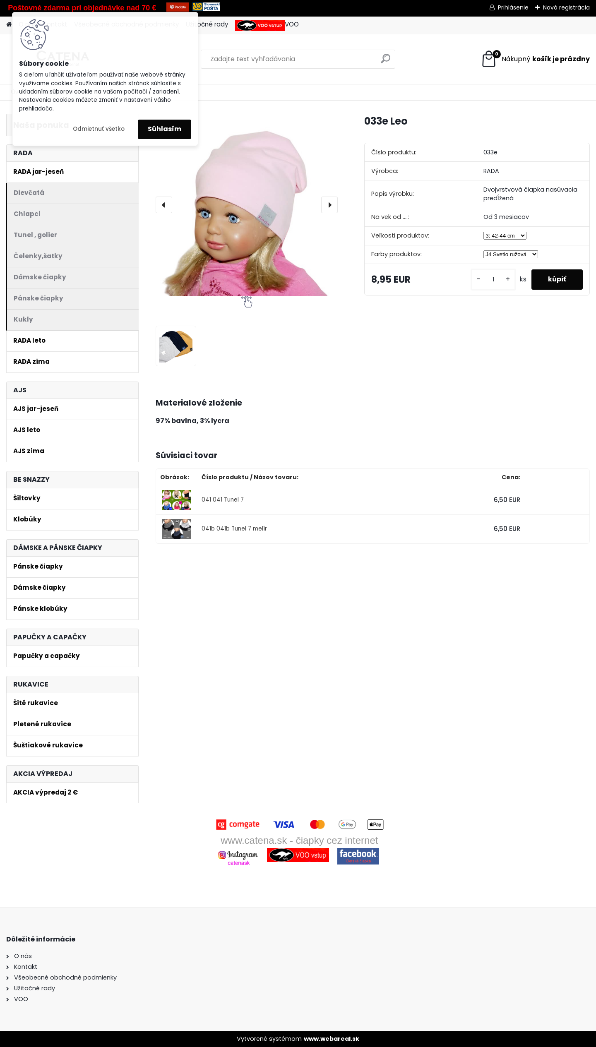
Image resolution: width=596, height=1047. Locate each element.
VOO (267, 25)
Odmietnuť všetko (99, 129)
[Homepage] (9, 25)
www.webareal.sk (331, 1039)
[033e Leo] (247, 205)
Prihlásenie (513, 7)
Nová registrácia (566, 7)
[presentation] (164, 205)
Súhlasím (164, 129)
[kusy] (493, 279)
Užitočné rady (207, 24)
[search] (385, 62)
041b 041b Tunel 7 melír (234, 529)
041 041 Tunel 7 (223, 500)
